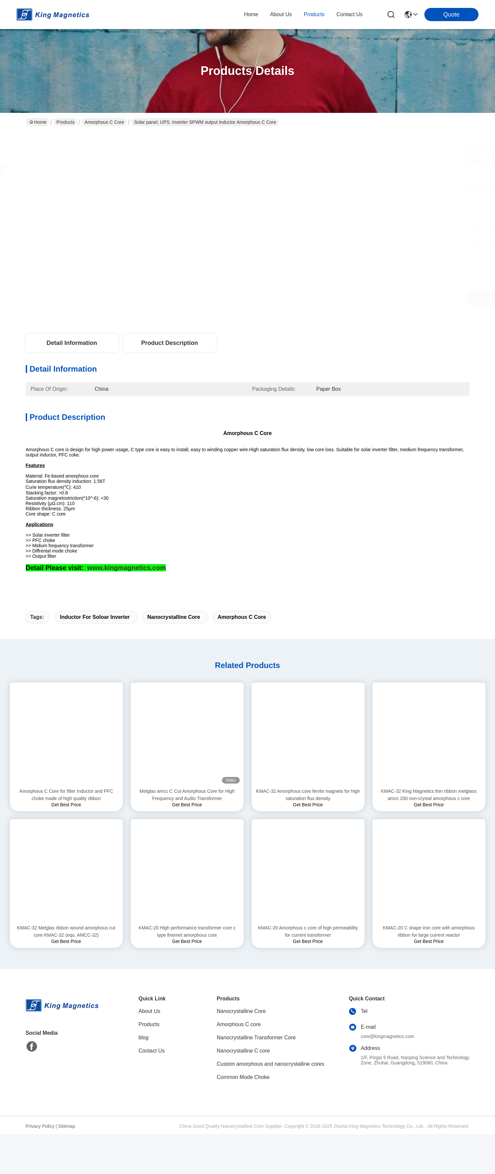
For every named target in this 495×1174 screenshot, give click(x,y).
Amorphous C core (104, 122)
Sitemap (66, 1166)
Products (65, 122)
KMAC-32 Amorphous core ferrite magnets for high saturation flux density (308, 834)
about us (281, 14)
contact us (349, 14)
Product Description (169, 343)
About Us (149, 1051)
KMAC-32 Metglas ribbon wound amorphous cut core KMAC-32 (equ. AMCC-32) (66, 971)
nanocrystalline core (173, 657)
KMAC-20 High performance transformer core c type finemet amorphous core (187, 971)
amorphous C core (242, 657)
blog (144, 1077)
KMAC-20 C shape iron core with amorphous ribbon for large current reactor (429, 971)
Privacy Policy (40, 1166)
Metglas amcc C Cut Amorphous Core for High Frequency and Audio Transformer (187, 834)
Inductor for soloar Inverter (95, 657)
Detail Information (72, 343)
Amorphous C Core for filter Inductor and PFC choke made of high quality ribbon (66, 834)
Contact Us (152, 1090)
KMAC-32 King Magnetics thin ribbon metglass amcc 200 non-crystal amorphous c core (429, 834)
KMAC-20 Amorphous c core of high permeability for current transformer (308, 971)
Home (251, 14)
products (314, 14)
